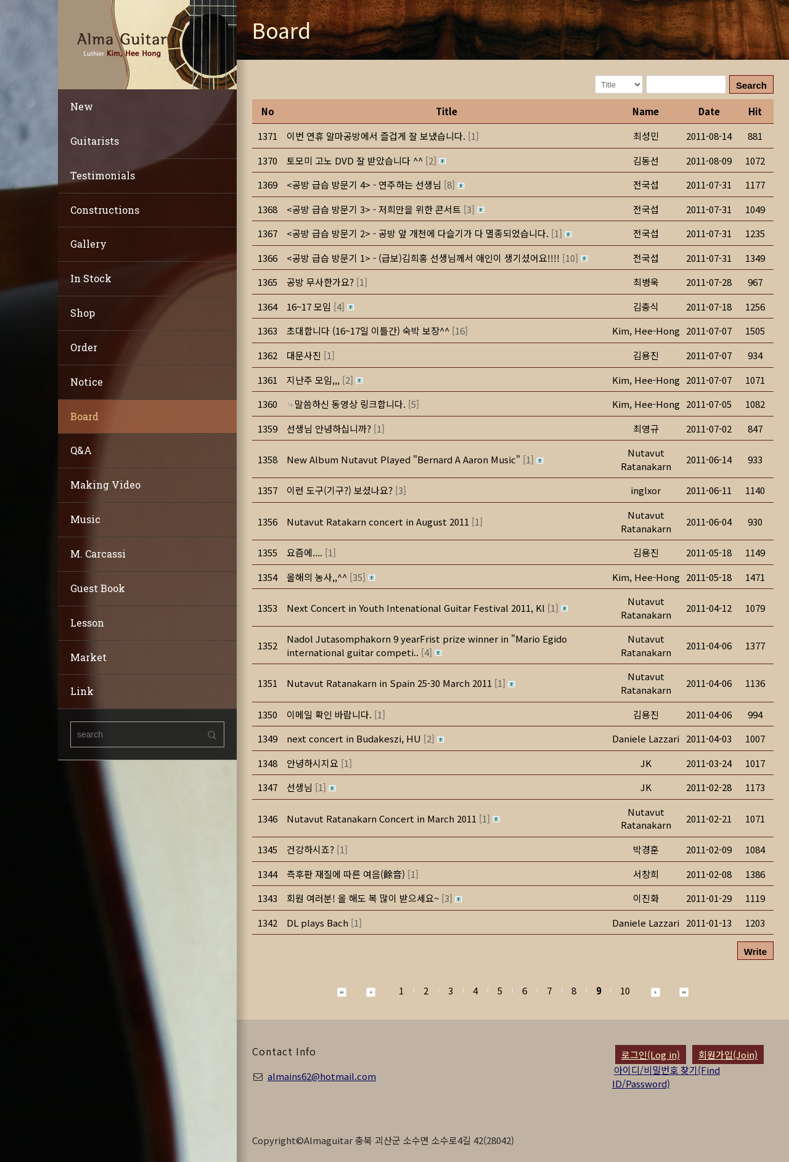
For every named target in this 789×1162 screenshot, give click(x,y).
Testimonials (102, 175)
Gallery (88, 243)
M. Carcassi (98, 553)
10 (625, 990)
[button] (646, 330)
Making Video (105, 484)
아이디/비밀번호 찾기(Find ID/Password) (666, 1076)
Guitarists (94, 140)
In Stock (91, 278)
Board (84, 416)
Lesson (87, 622)
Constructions (104, 209)
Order (83, 347)
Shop (82, 312)
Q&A (81, 450)
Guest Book (97, 588)
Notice (86, 381)
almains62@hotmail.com (322, 1076)
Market (88, 657)
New (81, 106)
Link (82, 691)
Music (85, 519)
